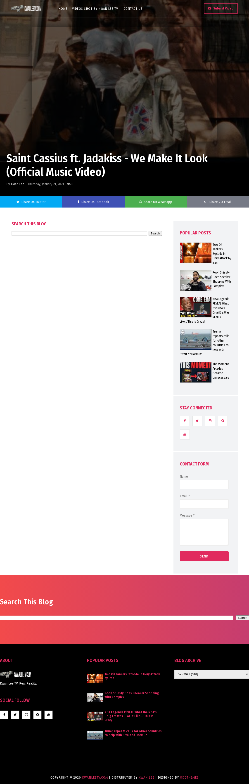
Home (63, 9)
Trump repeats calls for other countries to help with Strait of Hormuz (133, 733)
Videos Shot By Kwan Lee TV (95, 9)
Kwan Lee (17, 184)
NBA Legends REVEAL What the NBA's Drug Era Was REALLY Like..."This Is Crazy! (130, 716)
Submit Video (223, 8)
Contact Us (133, 9)
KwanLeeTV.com (95, 777)
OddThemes (189, 777)
